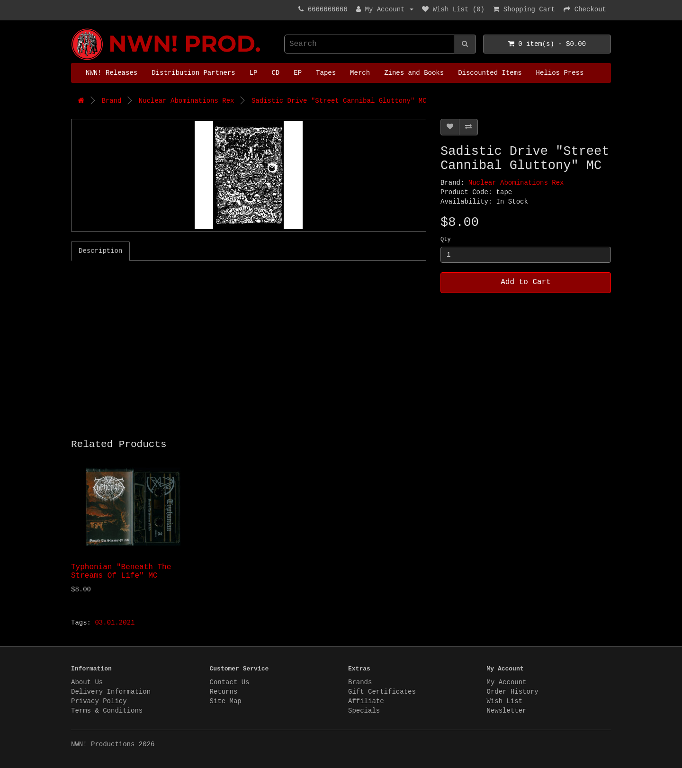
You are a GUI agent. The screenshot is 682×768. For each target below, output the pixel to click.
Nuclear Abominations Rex (186, 101)
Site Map (226, 701)
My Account (507, 682)
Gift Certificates (382, 692)
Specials (364, 710)
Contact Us (230, 682)
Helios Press (560, 73)
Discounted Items (489, 73)
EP (298, 73)
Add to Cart (526, 282)
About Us (87, 682)
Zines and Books (414, 73)
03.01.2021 (115, 622)
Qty (445, 239)
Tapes (326, 73)
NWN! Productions (73, 28)
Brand (111, 101)
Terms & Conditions (107, 710)
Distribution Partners (193, 73)
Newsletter (507, 710)
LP (254, 73)
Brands (360, 682)
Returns (224, 692)
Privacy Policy (99, 701)
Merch (360, 73)
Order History (512, 692)
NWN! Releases (111, 73)
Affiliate (366, 701)
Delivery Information (111, 692)
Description (100, 251)
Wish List (505, 701)
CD (275, 73)
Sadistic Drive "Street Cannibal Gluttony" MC (339, 101)
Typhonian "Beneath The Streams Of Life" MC (121, 571)
